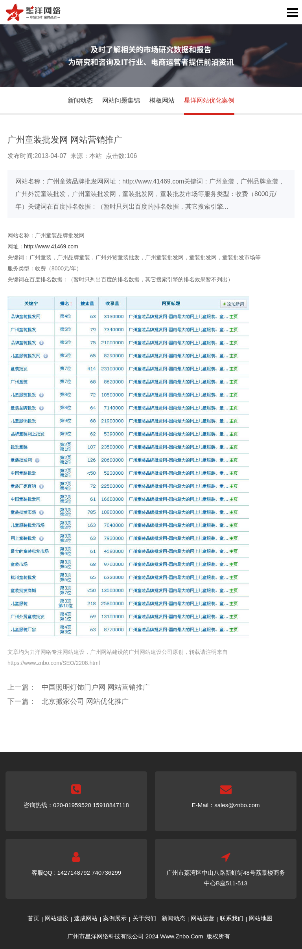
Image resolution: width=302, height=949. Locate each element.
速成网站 (86, 918)
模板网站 (162, 100)
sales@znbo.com (237, 805)
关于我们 (144, 918)
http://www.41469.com (51, 246)
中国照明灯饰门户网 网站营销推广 (96, 687)
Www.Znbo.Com (181, 936)
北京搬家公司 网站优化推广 (85, 701)
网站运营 (202, 918)
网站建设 (56, 918)
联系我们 (231, 918)
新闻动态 (80, 100)
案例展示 (115, 918)
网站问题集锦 (121, 100)
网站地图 (261, 918)
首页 (33, 918)
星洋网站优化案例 (209, 100)
